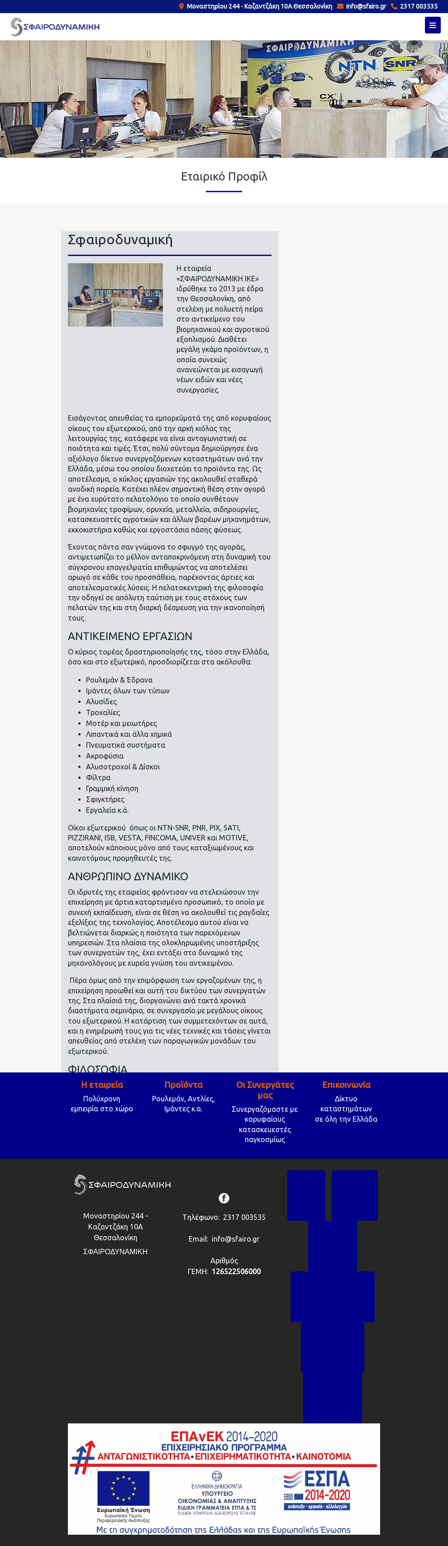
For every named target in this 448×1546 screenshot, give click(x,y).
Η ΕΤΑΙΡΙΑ (355, 1178)
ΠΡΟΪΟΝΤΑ (332, 1229)
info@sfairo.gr (364, 6)
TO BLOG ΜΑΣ (333, 1330)
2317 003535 (417, 6)
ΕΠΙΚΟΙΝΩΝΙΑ (332, 1381)
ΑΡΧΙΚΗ (306, 1178)
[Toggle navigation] (433, 25)
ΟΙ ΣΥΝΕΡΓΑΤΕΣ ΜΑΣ (332, 1280)
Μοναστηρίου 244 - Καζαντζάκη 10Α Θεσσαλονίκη (258, 6)
